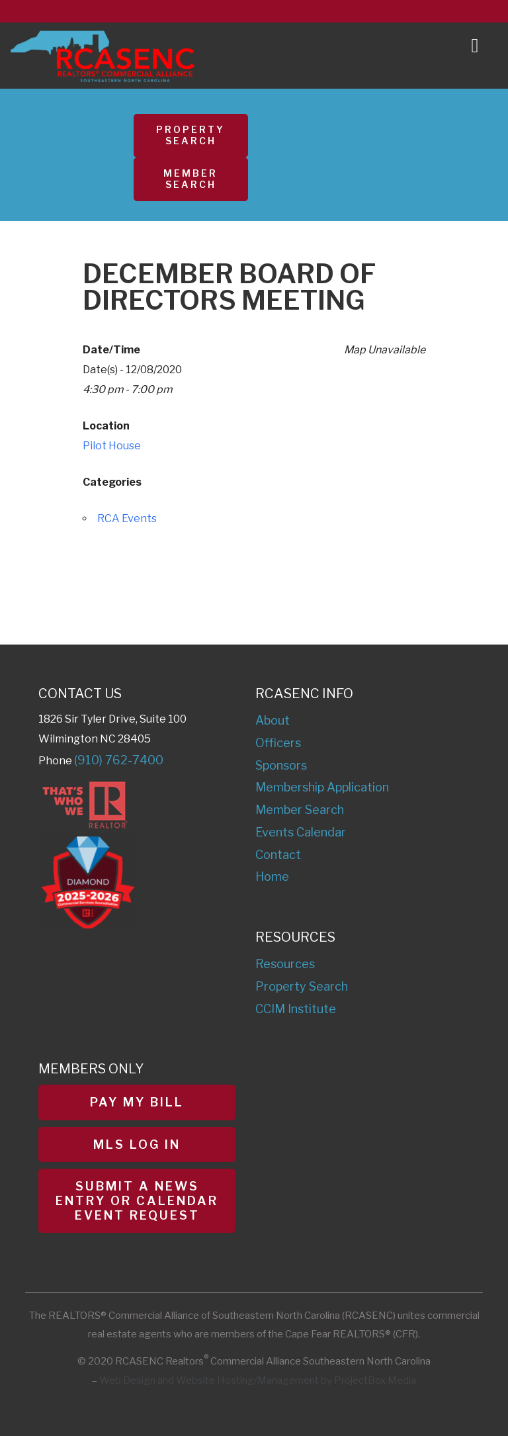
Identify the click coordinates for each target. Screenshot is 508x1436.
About (272, 720)
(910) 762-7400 (118, 760)
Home (272, 876)
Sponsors (281, 765)
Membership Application (322, 787)
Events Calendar (300, 832)
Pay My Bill (137, 1102)
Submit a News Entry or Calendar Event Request (137, 1200)
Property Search (190, 135)
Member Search (190, 178)
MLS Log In (137, 1144)
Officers (278, 743)
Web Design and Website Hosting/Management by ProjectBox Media (257, 1380)
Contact (278, 855)
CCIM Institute (295, 1009)
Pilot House (112, 445)
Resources (285, 964)
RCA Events (127, 518)
